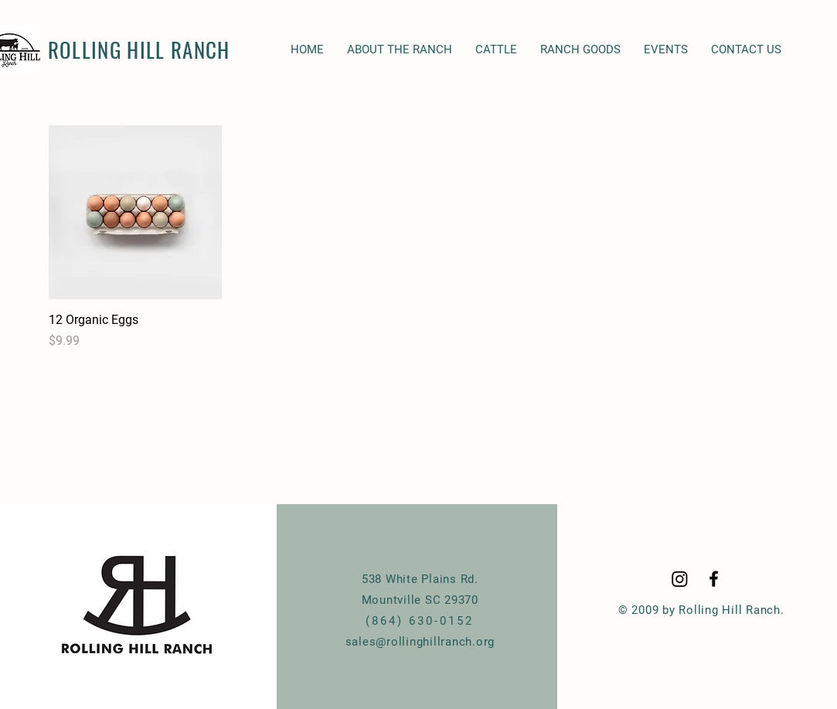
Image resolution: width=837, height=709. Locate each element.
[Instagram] (679, 578)
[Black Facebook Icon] (713, 578)
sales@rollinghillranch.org (420, 642)
